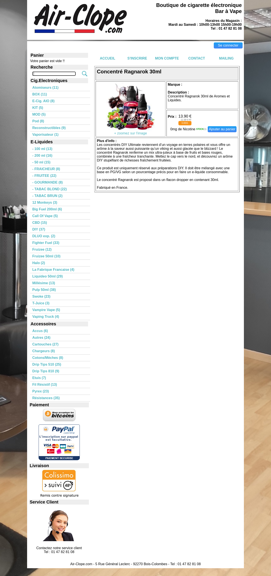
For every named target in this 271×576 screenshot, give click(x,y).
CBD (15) (39, 222)
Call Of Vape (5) (45, 216)
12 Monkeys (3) (44, 202)
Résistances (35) (46, 398)
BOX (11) (39, 94)
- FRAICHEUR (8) (46, 169)
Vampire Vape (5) (46, 310)
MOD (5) (39, 114)
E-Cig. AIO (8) (43, 101)
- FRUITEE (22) (44, 175)
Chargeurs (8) (43, 351)
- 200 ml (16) (42, 155)
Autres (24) (41, 337)
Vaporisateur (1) (45, 134)
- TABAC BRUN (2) (47, 196)
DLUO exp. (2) (43, 236)
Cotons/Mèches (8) (47, 358)
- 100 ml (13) (42, 149)
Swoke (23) (41, 296)
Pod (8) (38, 121)
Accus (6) (40, 331)
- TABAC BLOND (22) (49, 189)
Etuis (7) (39, 378)
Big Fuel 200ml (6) (47, 209)
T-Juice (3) (40, 303)
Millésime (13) (43, 283)
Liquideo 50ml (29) (47, 276)
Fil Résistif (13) (44, 384)
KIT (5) (37, 108)
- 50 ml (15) (41, 162)
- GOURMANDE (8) (47, 182)
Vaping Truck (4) (45, 316)
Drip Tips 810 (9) (45, 371)
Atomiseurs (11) (45, 87)
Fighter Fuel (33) (45, 243)
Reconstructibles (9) (49, 128)
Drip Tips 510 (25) (46, 364)
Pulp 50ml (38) (44, 290)
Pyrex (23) (40, 391)
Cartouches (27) (45, 344)
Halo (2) (38, 263)
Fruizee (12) (42, 249)
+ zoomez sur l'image (130, 131)
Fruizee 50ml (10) (46, 256)
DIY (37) (38, 229)
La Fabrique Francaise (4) (53, 269)
